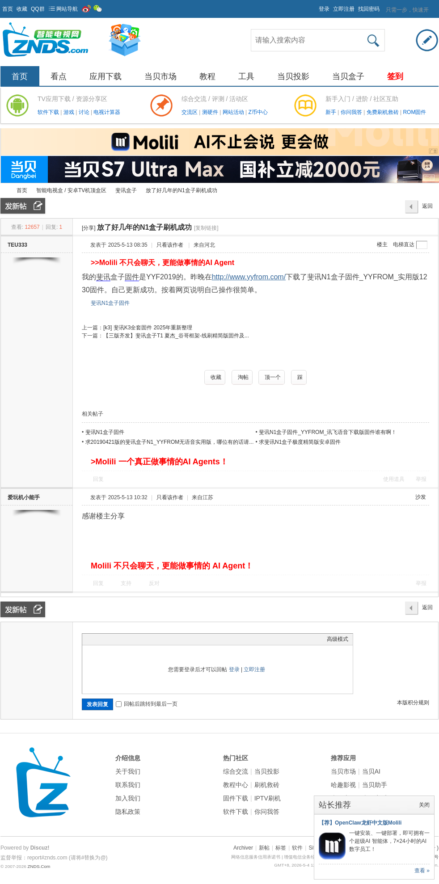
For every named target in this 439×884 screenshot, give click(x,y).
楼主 (382, 244)
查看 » (422, 870)
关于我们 (127, 771)
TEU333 (17, 245)
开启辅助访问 (314, 6)
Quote (131, 639)
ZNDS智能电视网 (4, 190)
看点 (59, 76)
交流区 (190, 112)
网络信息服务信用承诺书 (255, 857)
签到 (395, 76)
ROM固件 (414, 112)
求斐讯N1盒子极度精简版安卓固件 (300, 442)
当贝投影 (293, 76)
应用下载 (105, 76)
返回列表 (427, 208)
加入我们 (127, 798)
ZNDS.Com (38, 866)
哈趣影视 (343, 784)
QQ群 (38, 9)
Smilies (153, 639)
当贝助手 (374, 784)
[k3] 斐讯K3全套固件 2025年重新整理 (147, 327)
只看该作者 (169, 245)
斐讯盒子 (126, 190)
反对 (154, 583)
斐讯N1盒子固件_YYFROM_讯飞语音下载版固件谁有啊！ (328, 432)
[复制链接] (206, 228)
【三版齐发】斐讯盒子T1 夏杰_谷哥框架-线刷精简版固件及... (176, 336)
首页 (7, 9)
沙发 (420, 497)
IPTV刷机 (267, 798)
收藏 (22, 9)
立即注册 (344, 9)
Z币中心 (257, 112)
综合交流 (235, 771)
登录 (324, 9)
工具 (246, 76)
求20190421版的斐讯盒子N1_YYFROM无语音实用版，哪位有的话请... (169, 442)
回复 (98, 479)
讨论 (85, 112)
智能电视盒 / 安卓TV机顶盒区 (71, 190)
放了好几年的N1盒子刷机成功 (181, 190)
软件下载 (49, 112)
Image (109, 639)
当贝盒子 (348, 76)
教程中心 (235, 784)
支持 (127, 583)
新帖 (264, 848)
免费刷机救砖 (383, 112)
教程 (207, 76)
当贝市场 (160, 76)
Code (142, 639)
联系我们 (127, 784)
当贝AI (371, 771)
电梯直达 (403, 244)
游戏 (69, 112)
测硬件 (211, 112)
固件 (132, 277)
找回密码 (369, 9)
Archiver (243, 848)
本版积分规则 (413, 702)
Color (97, 639)
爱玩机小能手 (24, 497)
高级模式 (337, 639)
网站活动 (234, 112)
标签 (280, 848)
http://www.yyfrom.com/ (249, 277)
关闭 (424, 805)
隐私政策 (127, 811)
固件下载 (235, 798)
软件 (297, 848)
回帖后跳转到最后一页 (146, 704)
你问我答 (352, 112)
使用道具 (394, 479)
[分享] (89, 228)
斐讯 (103, 277)
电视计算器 (106, 112)
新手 (331, 112)
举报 (421, 479)
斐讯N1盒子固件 (110, 303)
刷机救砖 (266, 784)
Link (120, 639)
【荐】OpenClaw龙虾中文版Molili (360, 823)
